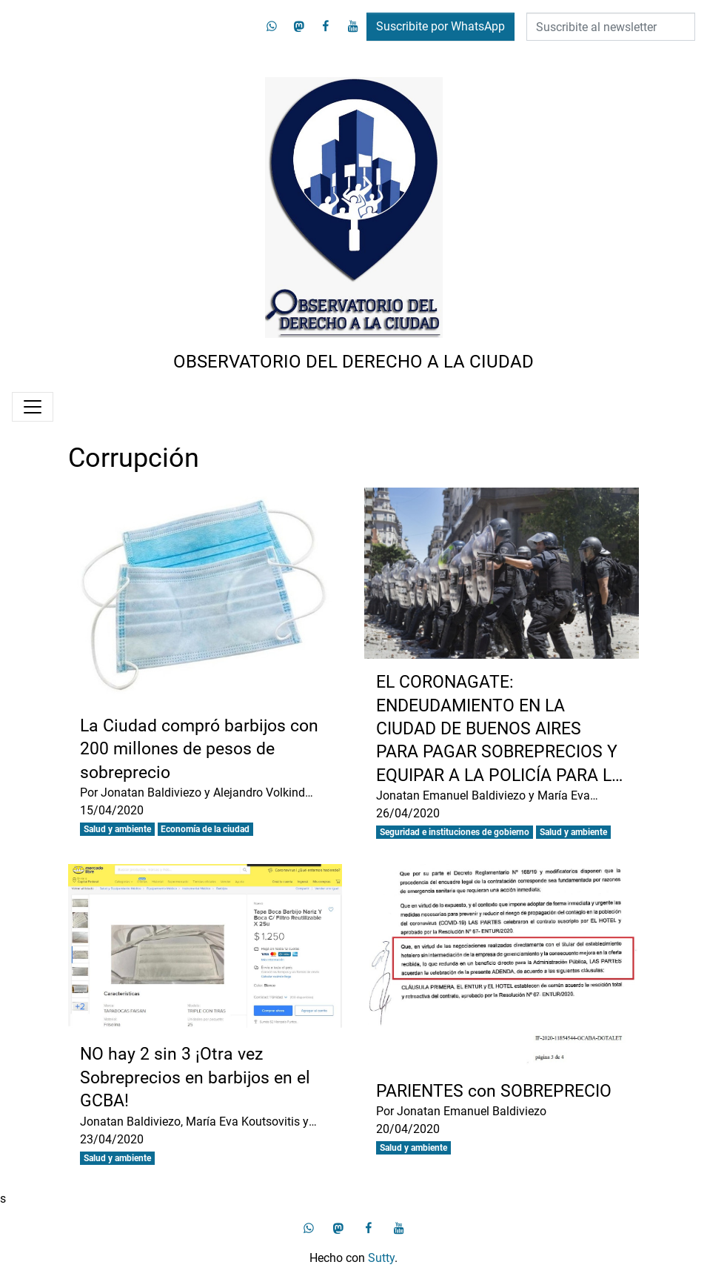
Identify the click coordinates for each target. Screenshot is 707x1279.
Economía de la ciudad (205, 829)
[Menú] (32, 407)
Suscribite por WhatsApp (440, 26)
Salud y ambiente (117, 829)
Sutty (381, 1258)
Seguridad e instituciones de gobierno (454, 832)
